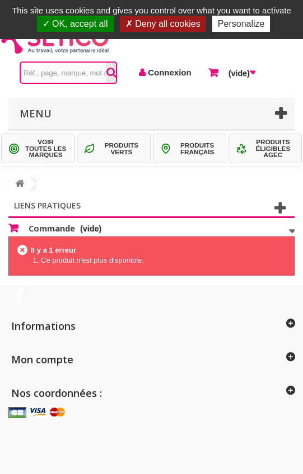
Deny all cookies (163, 24)
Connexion (169, 72)
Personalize (241, 24)
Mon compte (42, 359)
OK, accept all (75, 24)
